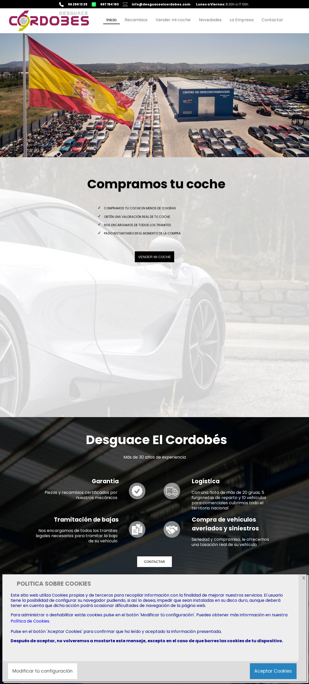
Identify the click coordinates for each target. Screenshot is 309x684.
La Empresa (242, 20)
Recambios (136, 20)
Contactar (272, 20)
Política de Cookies (30, 621)
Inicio (111, 20)
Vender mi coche (173, 20)
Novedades (210, 20)
